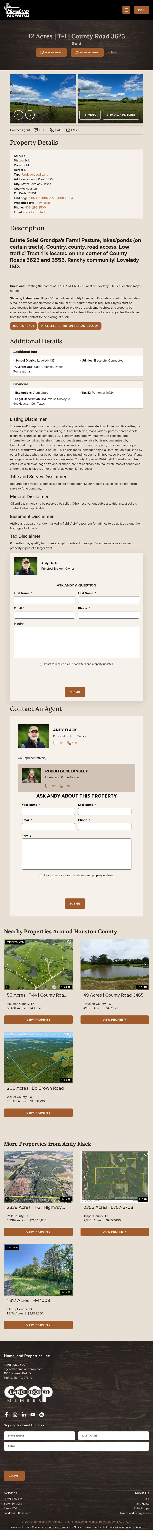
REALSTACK (123, 1522)
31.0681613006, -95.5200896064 (50, 198)
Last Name (87, 593)
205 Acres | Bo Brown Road (35, 1088)
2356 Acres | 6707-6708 (108, 1207)
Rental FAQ (10, 1508)
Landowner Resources (17, 1513)
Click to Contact (34, 212)
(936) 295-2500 (35, 207)
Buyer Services (13, 1499)
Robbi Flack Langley (66, 771)
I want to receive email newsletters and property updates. (79, 664)
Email (19, 608)
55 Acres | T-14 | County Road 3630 (37, 995)
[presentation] (43, 676)
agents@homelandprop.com (23, 1369)
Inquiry (19, 624)
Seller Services (13, 1504)
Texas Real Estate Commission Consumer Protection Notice (46, 1527)
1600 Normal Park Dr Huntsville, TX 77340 (18, 1375)
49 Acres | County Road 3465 (113, 995)
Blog (146, 1499)
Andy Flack (42, 202)
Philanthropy (141, 1508)
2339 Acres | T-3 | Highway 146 (34, 1207)
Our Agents (142, 1504)
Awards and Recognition (134, 1513)
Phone (84, 608)
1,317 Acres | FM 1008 (28, 1300)
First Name (23, 593)
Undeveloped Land (35, 174)
